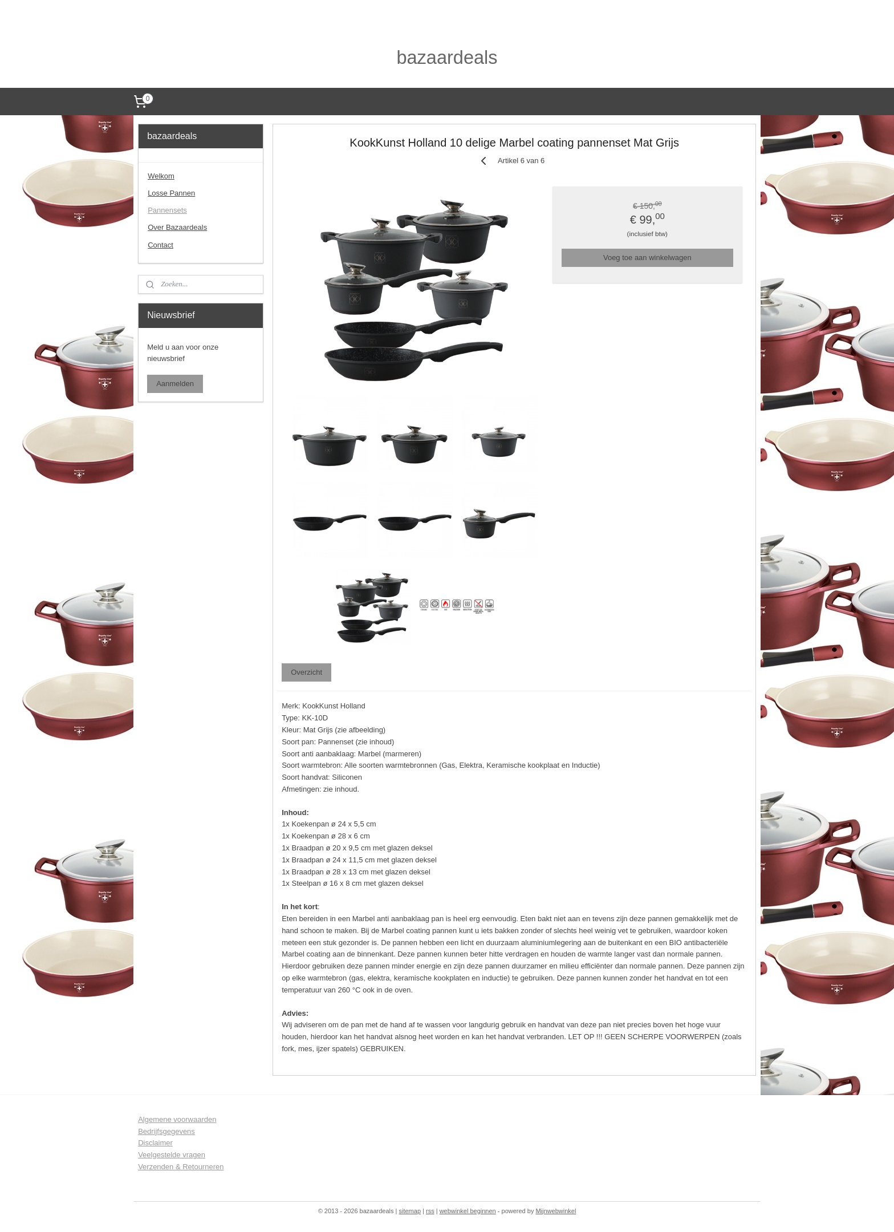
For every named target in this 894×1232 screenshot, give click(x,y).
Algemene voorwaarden (177, 1119)
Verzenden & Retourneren (181, 1166)
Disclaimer (155, 1142)
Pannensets (167, 210)
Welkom (161, 176)
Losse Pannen (171, 193)
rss (430, 1210)
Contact (160, 245)
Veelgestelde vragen (171, 1154)
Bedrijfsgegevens (166, 1131)
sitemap (410, 1210)
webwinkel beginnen (468, 1210)
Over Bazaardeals (177, 227)
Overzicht (306, 671)
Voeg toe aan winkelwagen (647, 257)
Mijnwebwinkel (555, 1210)
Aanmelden (175, 383)
